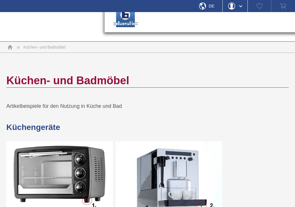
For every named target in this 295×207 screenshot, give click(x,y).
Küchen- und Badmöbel (44, 47)
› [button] (211, 27)
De (211, 6)
